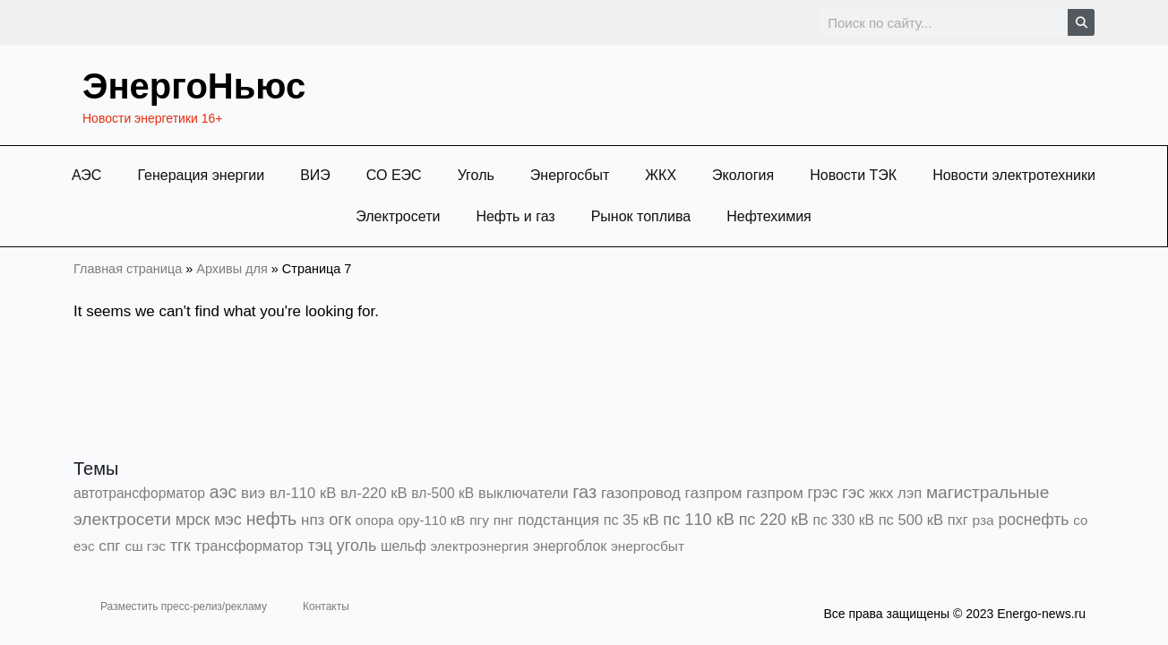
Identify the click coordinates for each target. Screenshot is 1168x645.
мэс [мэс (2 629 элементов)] (228, 520)
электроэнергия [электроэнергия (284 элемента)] (479, 546)
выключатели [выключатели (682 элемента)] (523, 493)
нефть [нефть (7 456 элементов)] (271, 519)
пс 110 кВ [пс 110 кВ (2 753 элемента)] (698, 519)
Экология (743, 175)
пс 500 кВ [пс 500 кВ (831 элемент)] (911, 520)
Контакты (326, 606)
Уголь (476, 175)
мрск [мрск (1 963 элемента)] (193, 520)
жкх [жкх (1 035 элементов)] (881, 493)
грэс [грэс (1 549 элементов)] (823, 493)
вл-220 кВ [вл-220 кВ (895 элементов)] (374, 493)
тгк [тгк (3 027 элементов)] (180, 545)
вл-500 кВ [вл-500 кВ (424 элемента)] (442, 493)
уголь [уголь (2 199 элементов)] (356, 546)
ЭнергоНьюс (193, 86)
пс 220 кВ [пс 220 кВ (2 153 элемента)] (774, 520)
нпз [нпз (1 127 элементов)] (312, 520)
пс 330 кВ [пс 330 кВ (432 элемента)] (843, 520)
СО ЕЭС (394, 175)
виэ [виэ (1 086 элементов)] (253, 493)
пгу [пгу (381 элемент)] (479, 520)
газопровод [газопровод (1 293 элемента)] (641, 493)
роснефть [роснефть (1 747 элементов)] (1033, 520)
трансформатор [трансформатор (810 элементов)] (249, 546)
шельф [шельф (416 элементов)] (403, 546)
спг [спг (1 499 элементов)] (109, 546)
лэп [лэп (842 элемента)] (909, 493)
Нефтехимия (769, 216)
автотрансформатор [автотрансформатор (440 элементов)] (139, 493)
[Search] (1081, 22)
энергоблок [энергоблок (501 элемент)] (569, 546)
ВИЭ (315, 175)
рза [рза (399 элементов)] (982, 520)
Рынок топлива (641, 216)
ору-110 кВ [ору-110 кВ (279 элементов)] (431, 520)
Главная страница (127, 269)
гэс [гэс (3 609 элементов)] (853, 492)
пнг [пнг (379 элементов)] (504, 520)
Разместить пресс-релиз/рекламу (183, 606)
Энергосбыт (570, 175)
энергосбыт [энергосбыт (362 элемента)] (647, 546)
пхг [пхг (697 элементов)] (958, 520)
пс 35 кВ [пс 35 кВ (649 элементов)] (631, 520)
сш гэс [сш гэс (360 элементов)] (145, 546)
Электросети (398, 216)
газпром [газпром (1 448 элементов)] (714, 493)
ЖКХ (660, 175)
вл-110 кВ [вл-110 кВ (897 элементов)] (303, 493)
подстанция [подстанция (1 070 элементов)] (558, 520)
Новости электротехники (1013, 175)
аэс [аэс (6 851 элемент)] (223, 492)
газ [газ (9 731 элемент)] (584, 492)
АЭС (86, 175)
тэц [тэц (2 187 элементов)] (320, 546)
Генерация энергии (200, 175)
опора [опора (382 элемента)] (375, 520)
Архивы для (232, 269)
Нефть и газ (515, 216)
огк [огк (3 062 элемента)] (340, 519)
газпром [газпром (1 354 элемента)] (774, 493)
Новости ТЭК (853, 175)
